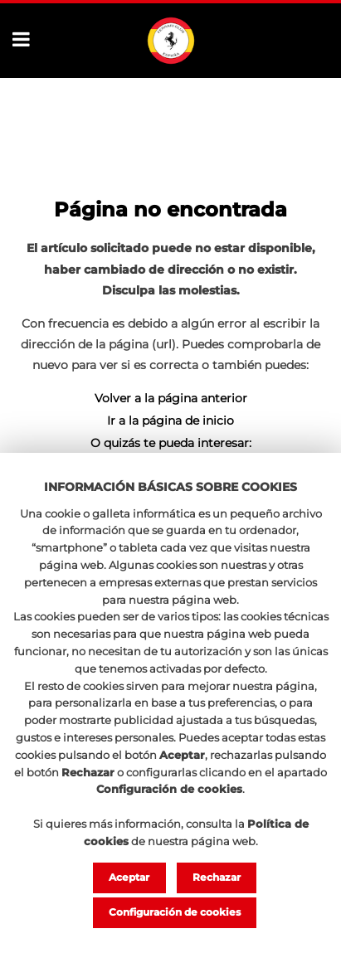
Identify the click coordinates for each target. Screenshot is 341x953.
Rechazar (216, 877)
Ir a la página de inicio (170, 420)
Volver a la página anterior (171, 398)
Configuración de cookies (175, 912)
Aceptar (129, 877)
